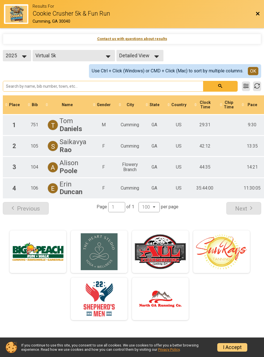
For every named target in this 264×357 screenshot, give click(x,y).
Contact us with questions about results (132, 39)
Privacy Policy (169, 349)
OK (253, 71)
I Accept (232, 347)
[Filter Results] (246, 86)
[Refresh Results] (257, 86)
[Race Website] (18, 14)
